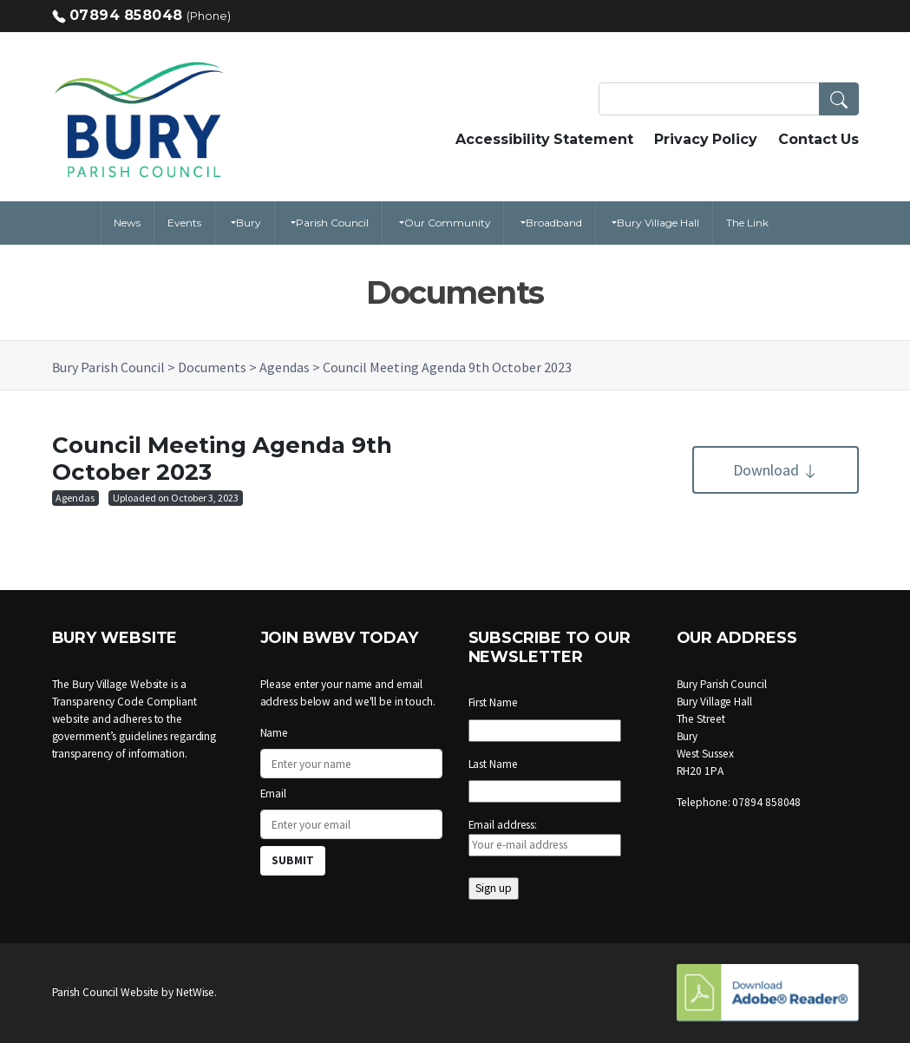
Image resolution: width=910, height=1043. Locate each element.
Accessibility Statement (544, 139)
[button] (839, 98)
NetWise (195, 992)
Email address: (544, 836)
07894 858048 (126, 15)
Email (273, 793)
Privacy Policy (705, 139)
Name (274, 732)
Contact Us (818, 139)
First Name (493, 702)
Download (775, 470)
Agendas (75, 497)
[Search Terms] (729, 98)
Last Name (493, 764)
